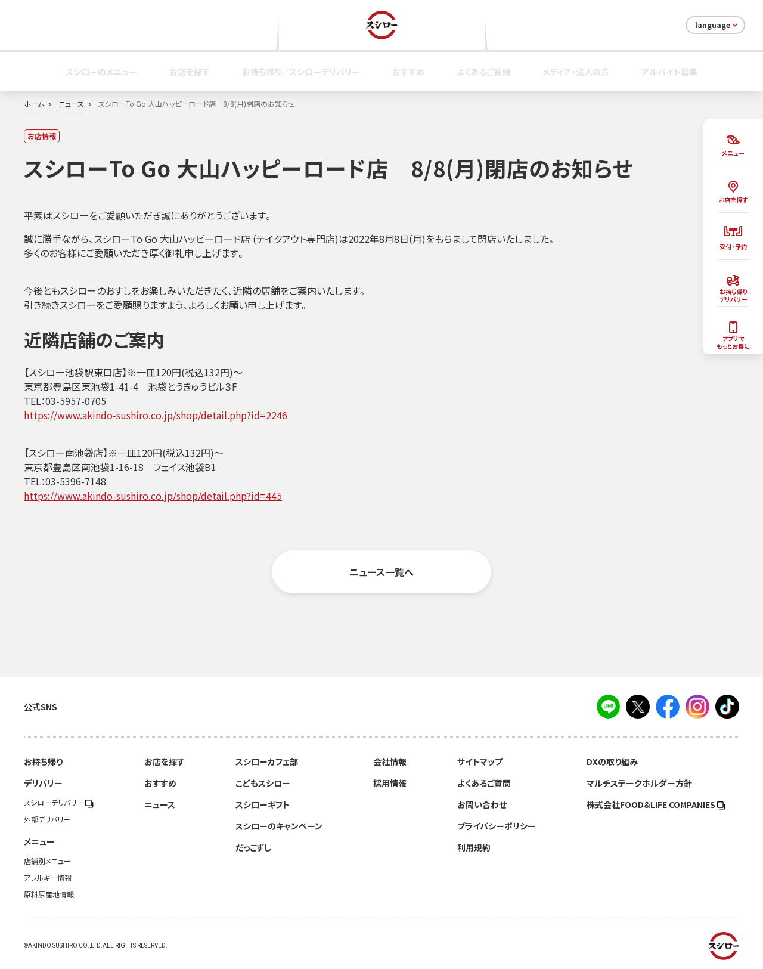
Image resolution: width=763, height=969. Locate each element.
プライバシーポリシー (496, 826)
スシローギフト (262, 804)
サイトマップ (480, 761)
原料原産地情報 (49, 894)
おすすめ (408, 71)
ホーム (34, 103)
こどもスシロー (262, 783)
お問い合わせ (482, 804)
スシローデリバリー (59, 802)
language (717, 25)
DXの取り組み (612, 761)
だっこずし (253, 847)
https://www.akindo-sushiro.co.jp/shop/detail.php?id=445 (153, 495)
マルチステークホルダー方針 (639, 783)
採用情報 (390, 783)
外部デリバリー (47, 819)
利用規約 (474, 847)
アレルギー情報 (48, 877)
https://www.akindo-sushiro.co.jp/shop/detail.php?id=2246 (155, 415)
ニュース (71, 103)
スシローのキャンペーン (278, 826)
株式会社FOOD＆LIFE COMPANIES (656, 804)
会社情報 (390, 761)
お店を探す (189, 71)
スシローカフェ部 (266, 761)
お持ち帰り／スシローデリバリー (301, 71)
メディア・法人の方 (575, 71)
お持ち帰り (43, 761)
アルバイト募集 (669, 71)
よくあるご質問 (483, 71)
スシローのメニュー (101, 71)
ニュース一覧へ (381, 572)
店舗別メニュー (47, 861)
